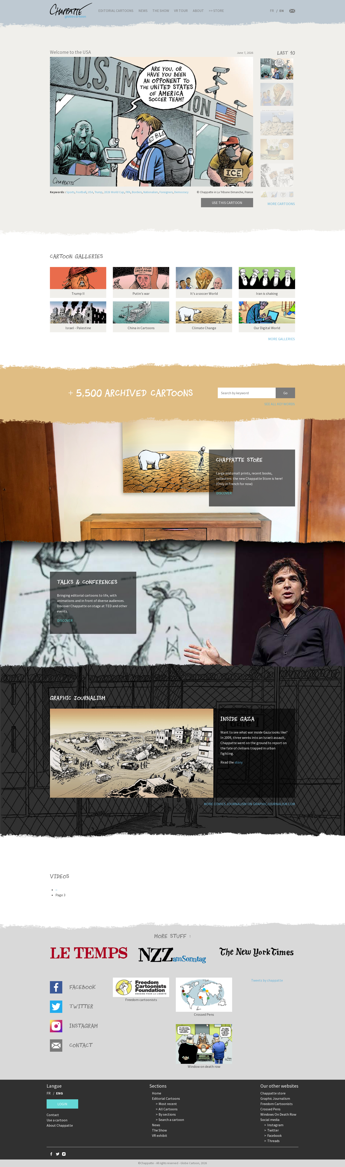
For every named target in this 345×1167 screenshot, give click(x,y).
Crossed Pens (270, 1109)
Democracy (181, 192)
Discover (224, 493)
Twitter (273, 1130)
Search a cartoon (171, 1119)
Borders (137, 192)
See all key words (279, 404)
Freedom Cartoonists (276, 1104)
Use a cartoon (57, 1120)
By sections (167, 1114)
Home (156, 1093)
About (198, 10)
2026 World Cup (114, 192)
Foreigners (166, 192)
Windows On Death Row (278, 1114)
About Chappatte (60, 1125)
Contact (53, 1115)
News (143, 10)
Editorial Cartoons (115, 10)
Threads (273, 1141)
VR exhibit (159, 1135)
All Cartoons (168, 1109)
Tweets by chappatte (267, 980)
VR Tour (181, 10)
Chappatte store (273, 1093)
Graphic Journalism (275, 1098)
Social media (269, 1119)
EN (281, 10)
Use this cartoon (227, 202)
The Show (160, 10)
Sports (70, 192)
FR (272, 10)
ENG (59, 1093)
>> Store (216, 10)
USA (90, 192)
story (239, 762)
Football (81, 192)
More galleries (281, 339)
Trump (98, 192)
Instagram (275, 1125)
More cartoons (281, 204)
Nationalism (150, 192)
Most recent (168, 1104)
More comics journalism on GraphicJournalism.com (249, 804)
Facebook (274, 1135)
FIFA (128, 192)
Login (62, 1104)
